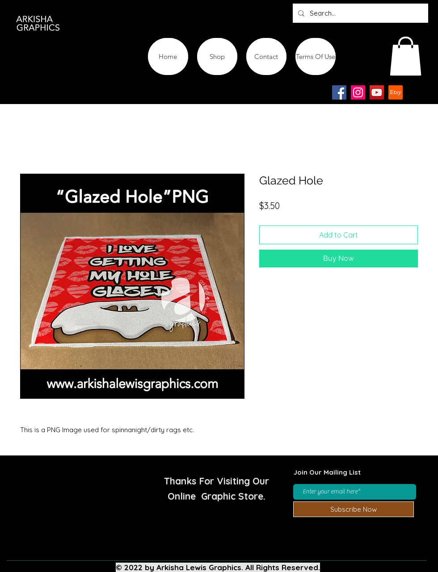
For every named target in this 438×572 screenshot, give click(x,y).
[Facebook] (339, 92)
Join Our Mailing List (327, 472)
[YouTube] (377, 92)
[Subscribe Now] (353, 509)
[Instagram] (358, 92)
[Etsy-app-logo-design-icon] (395, 92)
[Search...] (359, 13)
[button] (405, 56)
